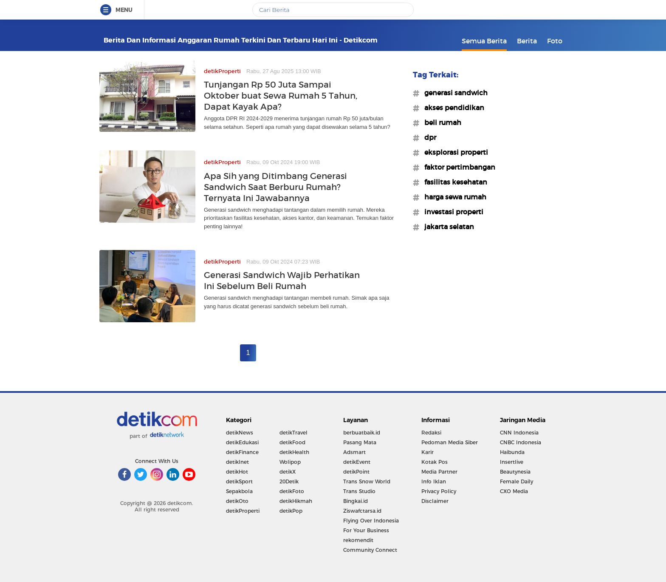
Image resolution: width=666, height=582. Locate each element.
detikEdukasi (242, 442)
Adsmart (354, 452)
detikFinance (242, 452)
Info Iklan (433, 481)
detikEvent (356, 462)
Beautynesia (515, 471)
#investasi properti (451, 211)
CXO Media (514, 491)
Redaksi (431, 432)
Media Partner (439, 471)
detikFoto (291, 491)
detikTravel (293, 432)
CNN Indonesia (519, 432)
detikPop (290, 511)
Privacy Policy (438, 491)
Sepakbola (239, 491)
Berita (527, 41)
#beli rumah (440, 122)
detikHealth (294, 452)
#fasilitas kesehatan (453, 182)
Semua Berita (484, 41)
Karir (427, 452)
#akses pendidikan (451, 107)
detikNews (239, 432)
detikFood (292, 442)
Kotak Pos (434, 462)
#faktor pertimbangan (457, 167)
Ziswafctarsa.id (362, 511)
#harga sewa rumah (452, 197)
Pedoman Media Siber (449, 442)
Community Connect (370, 550)
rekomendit (358, 540)
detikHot (237, 471)
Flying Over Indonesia (371, 520)
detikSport (239, 481)
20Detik (289, 481)
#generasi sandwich (453, 92)
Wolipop (290, 462)
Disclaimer (435, 501)
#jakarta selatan (446, 226)
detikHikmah (295, 501)
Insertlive (511, 462)
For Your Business (366, 530)
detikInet (237, 462)
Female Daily (516, 481)
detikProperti (243, 511)
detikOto (237, 501)
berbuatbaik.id (361, 432)
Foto (554, 41)
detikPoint (356, 471)
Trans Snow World (366, 481)
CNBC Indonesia (520, 442)
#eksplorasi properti (453, 152)
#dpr (427, 137)
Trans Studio (359, 491)
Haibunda (512, 452)
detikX (287, 471)
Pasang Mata (359, 442)
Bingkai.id (355, 501)
